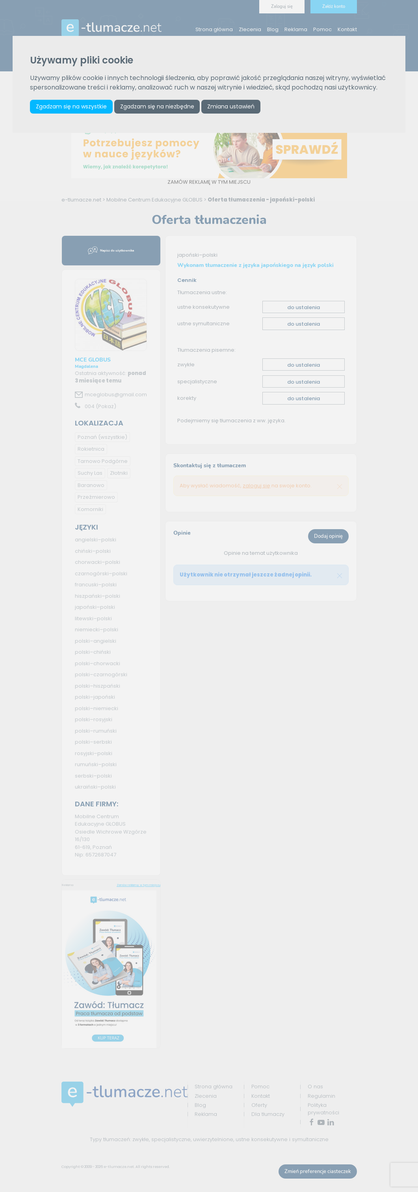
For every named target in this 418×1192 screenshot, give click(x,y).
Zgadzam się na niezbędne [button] (157, 106)
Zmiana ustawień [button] (231, 106)
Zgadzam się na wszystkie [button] (71, 106)
